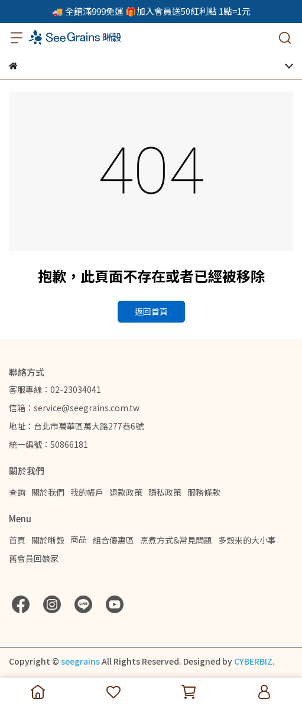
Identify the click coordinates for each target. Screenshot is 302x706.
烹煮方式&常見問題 (176, 540)
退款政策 (125, 492)
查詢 (17, 492)
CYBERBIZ (253, 661)
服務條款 (203, 492)
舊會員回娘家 (34, 558)
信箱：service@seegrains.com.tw (74, 408)
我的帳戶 (86, 492)
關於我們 (47, 492)
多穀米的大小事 (247, 540)
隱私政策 (164, 492)
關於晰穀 (47, 540)
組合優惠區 (113, 540)
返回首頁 (151, 311)
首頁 (17, 540)
